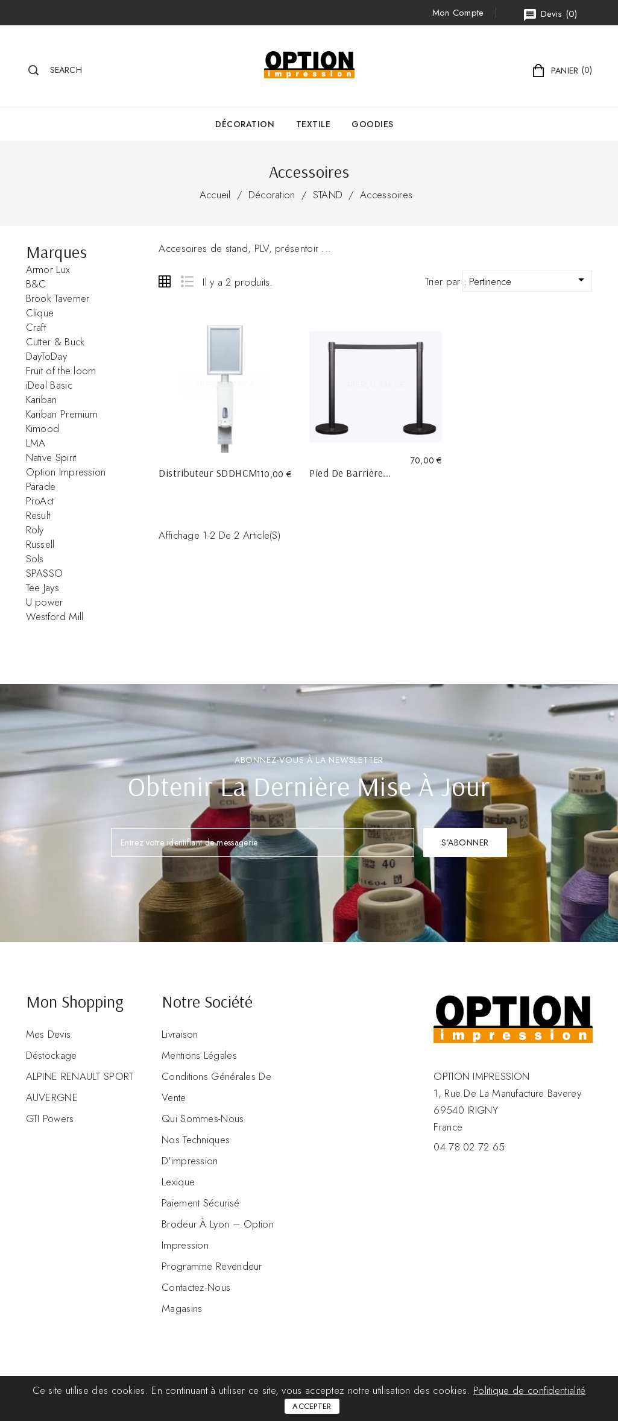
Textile (313, 124)
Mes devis (48, 1034)
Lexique (178, 1182)
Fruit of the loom (61, 370)
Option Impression (66, 472)
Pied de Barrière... (350, 472)
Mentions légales (199, 1055)
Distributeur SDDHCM (208, 472)
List (187, 281)
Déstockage (51, 1055)
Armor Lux (48, 269)
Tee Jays (42, 587)
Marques (56, 251)
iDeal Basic (49, 385)
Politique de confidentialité (529, 1390)
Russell (40, 544)
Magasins (182, 1308)
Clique (40, 313)
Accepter (311, 1406)
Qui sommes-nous (203, 1118)
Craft (36, 327)
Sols (35, 558)
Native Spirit (51, 457)
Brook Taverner (58, 298)
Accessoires (386, 194)
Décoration (244, 124)
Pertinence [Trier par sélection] (529, 280)
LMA (36, 443)
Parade (41, 486)
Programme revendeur (212, 1266)
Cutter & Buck (55, 341)
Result (38, 515)
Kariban (41, 399)
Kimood (43, 428)
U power (44, 602)
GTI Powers (50, 1118)
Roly (35, 529)
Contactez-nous (196, 1287)
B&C (36, 284)
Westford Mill (55, 616)
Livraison (180, 1034)
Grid (165, 281)
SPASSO (44, 573)
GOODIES (373, 124)
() (550, 14)
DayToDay (46, 356)
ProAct (40, 501)
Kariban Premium (62, 414)
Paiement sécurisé (200, 1203)
